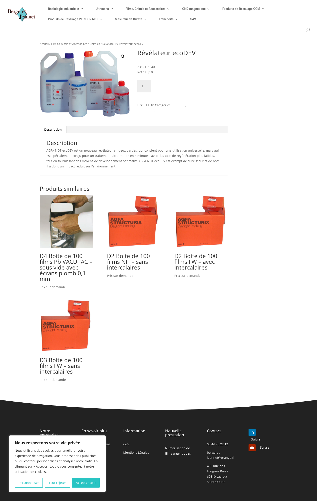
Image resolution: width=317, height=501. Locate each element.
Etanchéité (166, 19)
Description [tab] (53, 129)
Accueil (44, 44)
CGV (126, 444)
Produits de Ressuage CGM (241, 9)
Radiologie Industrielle (63, 9)
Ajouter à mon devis (180, 85)
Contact (214, 430)
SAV (193, 19)
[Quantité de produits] (144, 86)
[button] (123, 57)
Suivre (255, 439)
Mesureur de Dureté (128, 19)
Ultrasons (102, 9)
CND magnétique (194, 9)
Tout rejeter (57, 483)
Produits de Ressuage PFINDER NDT (73, 19)
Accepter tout (86, 483)
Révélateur (109, 44)
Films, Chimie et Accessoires (146, 9)
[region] (57, 463)
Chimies (95, 44)
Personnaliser (29, 483)
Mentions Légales (136, 452)
